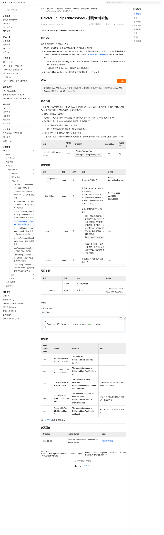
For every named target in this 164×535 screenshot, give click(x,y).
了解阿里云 (83, 4)
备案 (135, 4)
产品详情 (107, 32)
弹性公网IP (17, 11)
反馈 (86, 474)
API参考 (68, 17)
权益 (48, 4)
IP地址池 (94, 17)
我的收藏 (120, 32)
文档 (129, 4)
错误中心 (48, 428)
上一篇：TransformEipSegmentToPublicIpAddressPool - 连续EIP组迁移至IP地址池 (61, 462)
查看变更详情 (107, 449)
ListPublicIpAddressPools (97, 63)
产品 (33, 4)
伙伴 (68, 4)
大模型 (26, 4)
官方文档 (6, 11)
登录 (156, 4)
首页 (42, 17)
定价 (54, 4)
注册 (147, 4)
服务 (74, 4)
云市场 (61, 4)
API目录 (76, 17)
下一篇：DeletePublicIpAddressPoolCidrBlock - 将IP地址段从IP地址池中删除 (105, 462)
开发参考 (60, 17)
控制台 (141, 4)
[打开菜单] (4, 4)
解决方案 (40, 4)
